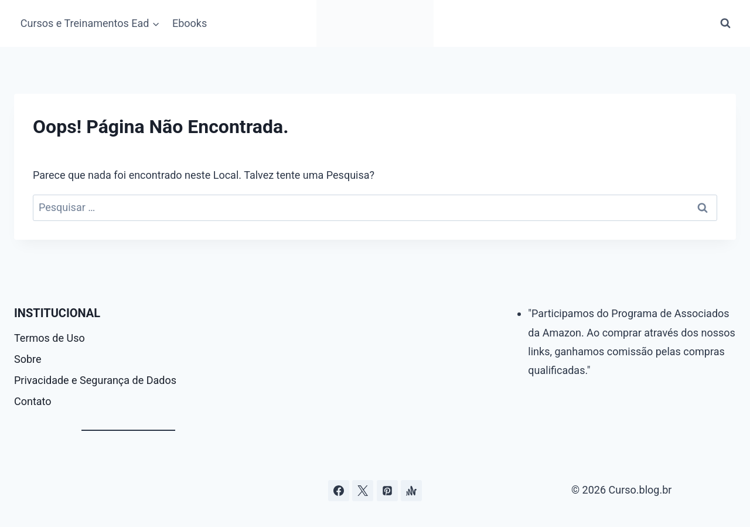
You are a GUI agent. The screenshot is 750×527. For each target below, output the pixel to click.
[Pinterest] (387, 490)
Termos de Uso (49, 338)
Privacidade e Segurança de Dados (95, 380)
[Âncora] (411, 490)
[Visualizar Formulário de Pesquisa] (725, 23)
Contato (33, 401)
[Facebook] (338, 490)
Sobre (28, 359)
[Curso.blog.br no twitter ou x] (362, 490)
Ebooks (189, 23)
